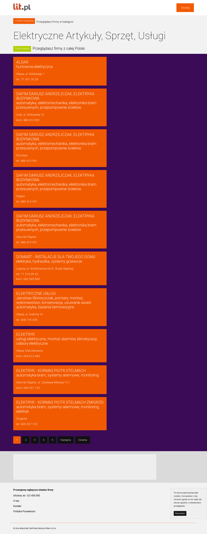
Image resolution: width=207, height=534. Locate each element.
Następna (66, 440)
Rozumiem (180, 513)
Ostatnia (82, 440)
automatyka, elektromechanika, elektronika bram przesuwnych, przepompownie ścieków (56, 101)
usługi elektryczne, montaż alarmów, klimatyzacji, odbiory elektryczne (56, 339)
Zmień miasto (22, 48)
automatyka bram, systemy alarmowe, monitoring (57, 372)
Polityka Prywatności (24, 511)
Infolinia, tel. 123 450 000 (26, 495)
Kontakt (17, 506)
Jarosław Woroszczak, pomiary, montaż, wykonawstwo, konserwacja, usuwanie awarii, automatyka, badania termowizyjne (54, 300)
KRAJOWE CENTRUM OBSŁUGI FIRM (35, 528)
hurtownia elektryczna (34, 64)
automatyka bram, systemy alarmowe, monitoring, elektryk (60, 407)
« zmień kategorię (24, 20)
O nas (16, 500)
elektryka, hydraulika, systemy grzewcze (55, 259)
